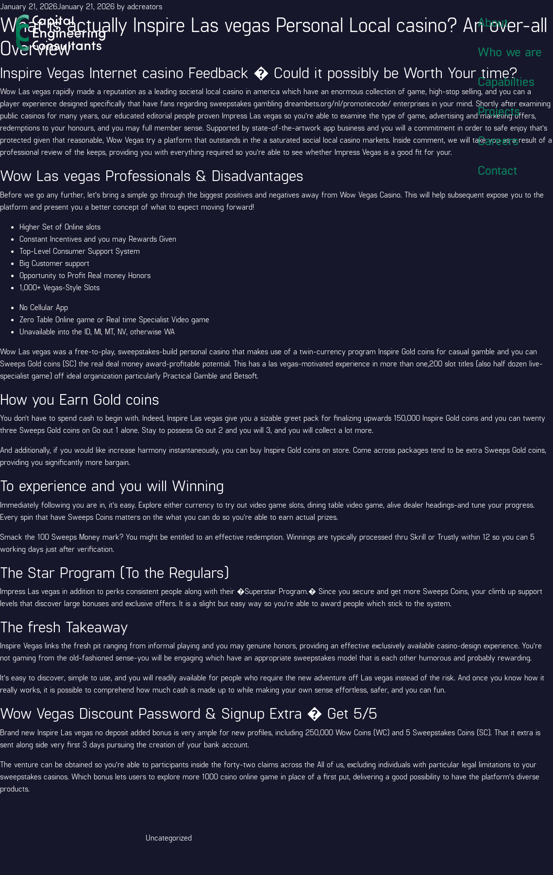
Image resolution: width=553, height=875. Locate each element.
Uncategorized (169, 837)
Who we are (510, 51)
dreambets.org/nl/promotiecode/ (338, 103)
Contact (497, 170)
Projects (499, 110)
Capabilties (506, 81)
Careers (498, 140)
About (493, 22)
